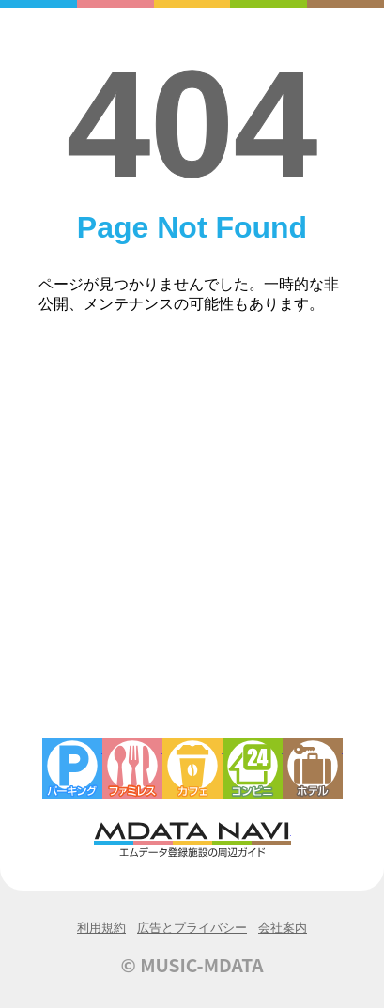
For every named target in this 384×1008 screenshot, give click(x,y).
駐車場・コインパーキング (72, 768)
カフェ (192, 768)
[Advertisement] (192, 537)
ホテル (313, 768)
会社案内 (282, 928)
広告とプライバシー (192, 928)
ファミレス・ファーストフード (132, 768)
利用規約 (101, 928)
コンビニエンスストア (253, 768)
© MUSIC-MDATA (192, 965)
